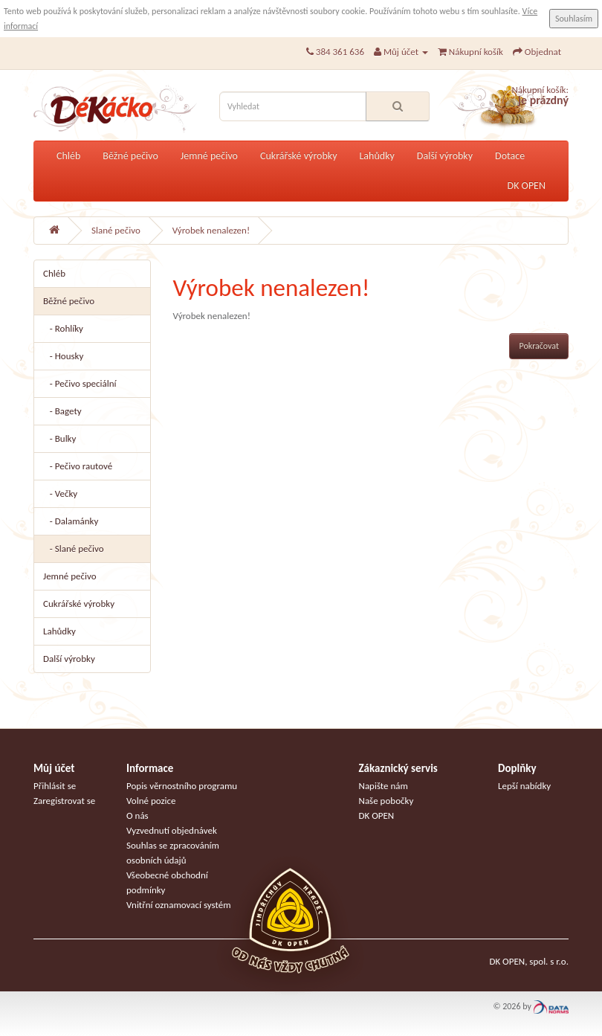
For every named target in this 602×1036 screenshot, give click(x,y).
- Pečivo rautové (77, 466)
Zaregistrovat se (64, 800)
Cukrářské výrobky (298, 155)
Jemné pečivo (209, 155)
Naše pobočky (386, 800)
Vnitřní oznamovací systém (178, 904)
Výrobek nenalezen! (211, 230)
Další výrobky (445, 155)
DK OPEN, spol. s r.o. (529, 961)
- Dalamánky (70, 521)
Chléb (68, 155)
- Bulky (59, 438)
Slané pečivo (115, 230)
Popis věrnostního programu (181, 785)
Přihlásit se (54, 785)
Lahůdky (376, 155)
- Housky (63, 355)
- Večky (60, 493)
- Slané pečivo (73, 548)
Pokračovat (539, 346)
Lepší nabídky (524, 785)
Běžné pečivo (130, 155)
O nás (137, 815)
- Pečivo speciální (80, 383)
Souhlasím (573, 18)
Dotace (510, 155)
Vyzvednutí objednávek (171, 830)
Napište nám (383, 785)
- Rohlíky (63, 328)
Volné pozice (151, 800)
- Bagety (62, 410)
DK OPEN (527, 185)
